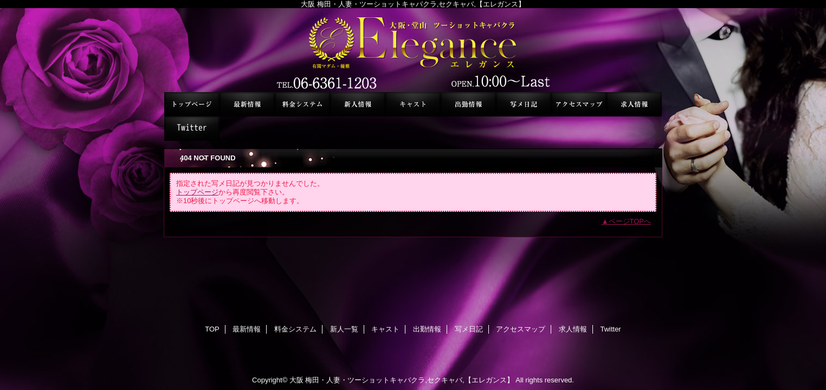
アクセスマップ (578, 104)
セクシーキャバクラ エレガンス (413, 50)
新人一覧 (357, 104)
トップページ (197, 192)
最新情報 (247, 104)
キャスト (413, 104)
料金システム (302, 104)
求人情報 (634, 104)
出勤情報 (468, 104)
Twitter (192, 128)
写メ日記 (523, 104)
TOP (192, 104)
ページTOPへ (630, 221)
